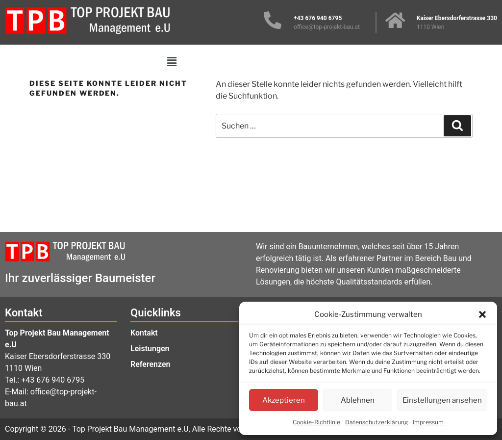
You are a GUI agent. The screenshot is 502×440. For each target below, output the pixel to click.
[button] (482, 314)
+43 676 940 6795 (52, 380)
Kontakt (144, 332)
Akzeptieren (283, 400)
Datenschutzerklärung (376, 422)
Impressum (428, 422)
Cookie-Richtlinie (316, 422)
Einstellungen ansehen (442, 400)
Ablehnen (358, 400)
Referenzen (150, 364)
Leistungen (150, 348)
